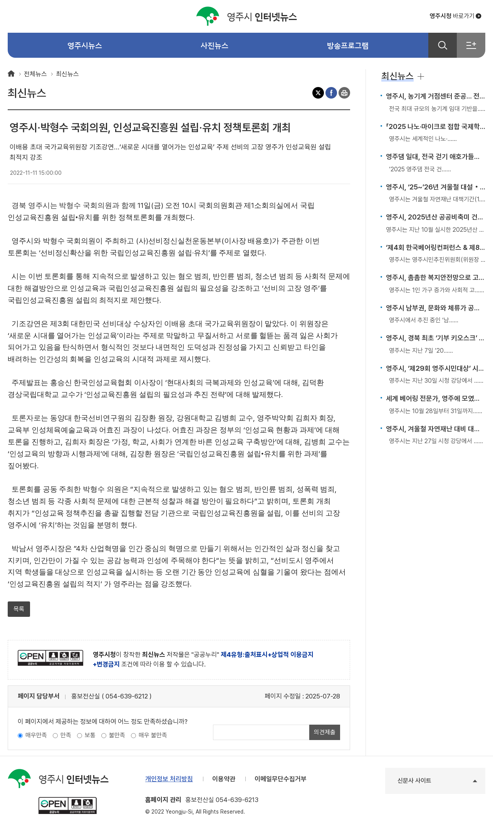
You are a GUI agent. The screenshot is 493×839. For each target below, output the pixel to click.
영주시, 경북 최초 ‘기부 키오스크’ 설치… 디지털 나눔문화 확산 (435, 338)
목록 (18, 609)
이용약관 (223, 779)
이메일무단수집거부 (281, 779)
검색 (442, 45)
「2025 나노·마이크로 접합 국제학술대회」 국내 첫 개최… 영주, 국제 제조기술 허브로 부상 (435, 126)
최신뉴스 (67, 74)
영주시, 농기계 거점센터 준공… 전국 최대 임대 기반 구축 (435, 96)
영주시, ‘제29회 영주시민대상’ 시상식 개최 (435, 368)
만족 (65, 735)
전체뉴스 (35, 74)
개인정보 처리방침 (169, 779)
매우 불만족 (153, 735)
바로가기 (452, 16)
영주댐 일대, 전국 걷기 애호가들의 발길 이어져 (435, 156)
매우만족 (36, 735)
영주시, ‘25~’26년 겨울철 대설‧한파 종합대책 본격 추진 (435, 187)
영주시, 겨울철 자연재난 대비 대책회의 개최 (435, 429)
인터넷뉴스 (246, 16)
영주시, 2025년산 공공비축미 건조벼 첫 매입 (435, 217)
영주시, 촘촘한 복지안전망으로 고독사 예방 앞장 (435, 277)
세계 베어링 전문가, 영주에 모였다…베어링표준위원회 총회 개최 (435, 398)
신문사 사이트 (414, 780)
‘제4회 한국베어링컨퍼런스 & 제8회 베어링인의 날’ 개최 (435, 247)
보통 (90, 735)
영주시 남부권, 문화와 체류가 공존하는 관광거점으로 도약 (435, 308)
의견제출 (324, 732)
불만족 (117, 735)
